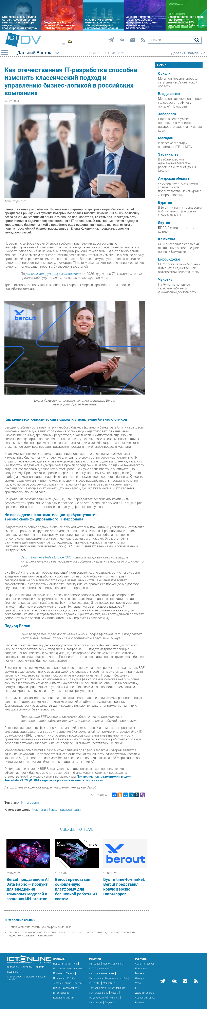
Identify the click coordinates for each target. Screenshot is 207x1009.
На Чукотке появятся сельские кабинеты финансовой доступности (177, 288)
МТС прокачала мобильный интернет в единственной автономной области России (179, 268)
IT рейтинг (59, 978)
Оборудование (116, 988)
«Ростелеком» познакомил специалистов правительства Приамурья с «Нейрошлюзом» (179, 189)
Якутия (164, 223)
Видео (56, 988)
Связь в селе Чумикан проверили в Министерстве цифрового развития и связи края (180, 124)
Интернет (94, 963)
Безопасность (113, 978)
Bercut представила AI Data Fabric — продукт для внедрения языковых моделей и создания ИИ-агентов (27, 889)
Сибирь (139, 978)
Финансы (114, 997)
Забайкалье (168, 154)
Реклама (39, 967)
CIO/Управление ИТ (100, 968)
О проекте (13, 967)
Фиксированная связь (101, 973)
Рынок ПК (94, 983)
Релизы (78, 983)
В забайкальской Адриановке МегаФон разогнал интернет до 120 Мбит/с (177, 165)
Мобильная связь (113, 963)
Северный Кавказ (145, 997)
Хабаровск (167, 114)
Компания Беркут (45, 810)
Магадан (165, 138)
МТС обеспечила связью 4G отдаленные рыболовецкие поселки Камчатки (179, 248)
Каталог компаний (63, 997)
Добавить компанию (188, 53)
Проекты (58, 973)
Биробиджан (169, 259)
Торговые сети (97, 988)
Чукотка (165, 280)
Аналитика (71, 963)
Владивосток (169, 94)
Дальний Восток (144, 992)
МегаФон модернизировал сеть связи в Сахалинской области (178, 82)
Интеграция (30, 802)
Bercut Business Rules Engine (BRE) (47, 557)
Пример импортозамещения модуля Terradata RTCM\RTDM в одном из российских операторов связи (68, 778)
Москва (139, 973)
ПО (91, 992)
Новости (58, 963)
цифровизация (71, 810)
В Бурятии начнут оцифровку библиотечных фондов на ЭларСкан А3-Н (180, 211)
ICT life (71, 978)
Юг (136, 988)
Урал (138, 983)
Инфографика (61, 992)
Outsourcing (101, 992)
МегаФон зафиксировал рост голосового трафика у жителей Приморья (180, 102)
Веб (126, 978)
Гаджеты (110, 1002)
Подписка (12, 971)
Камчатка (166, 239)
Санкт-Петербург (144, 963)
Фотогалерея (69, 988)
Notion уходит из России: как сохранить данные (39, 927)
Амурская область (174, 178)
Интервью (59, 968)
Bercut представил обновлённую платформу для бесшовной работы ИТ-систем (77, 889)
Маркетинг (109, 983)
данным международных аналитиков (54, 274)
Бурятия (165, 203)
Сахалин (165, 74)
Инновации (95, 1002)
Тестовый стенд (62, 983)
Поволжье (141, 968)
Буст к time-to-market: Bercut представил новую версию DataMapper (124, 886)
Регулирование (98, 997)
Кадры (114, 992)
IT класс (69, 973)
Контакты (26, 967)
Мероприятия (75, 968)
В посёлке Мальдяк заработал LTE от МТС (175, 145)
